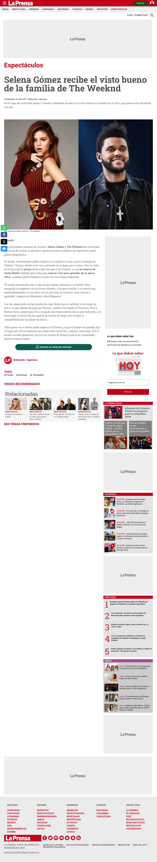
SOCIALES (42, 822)
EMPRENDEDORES (47, 816)
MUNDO (11, 822)
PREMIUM (72, 805)
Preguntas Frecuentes (54, 847)
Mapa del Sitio (140, 845)
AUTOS (41, 828)
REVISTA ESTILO (135, 819)
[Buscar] (152, 15)
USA (9, 825)
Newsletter (124, 845)
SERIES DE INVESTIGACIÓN (75, 812)
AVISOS (71, 831)
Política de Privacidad (77, 845)
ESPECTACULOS (45, 813)
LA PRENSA (132, 810)
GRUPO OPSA (133, 805)
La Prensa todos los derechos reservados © (21, 846)
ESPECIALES (73, 816)
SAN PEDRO (13, 813)
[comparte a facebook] (4, 234)
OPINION (101, 805)
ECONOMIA (13, 816)
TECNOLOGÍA (44, 825)
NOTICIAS (12, 805)
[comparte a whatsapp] (4, 227)
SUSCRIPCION (133, 828)
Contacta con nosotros (103, 845)
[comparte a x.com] (4, 241)
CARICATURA (103, 816)
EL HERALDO (133, 813)
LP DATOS (72, 822)
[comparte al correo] (4, 248)
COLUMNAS (102, 813)
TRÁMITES (72, 828)
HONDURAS (13, 810)
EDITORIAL (102, 810)
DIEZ (128, 816)
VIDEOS (71, 825)
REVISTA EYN (133, 825)
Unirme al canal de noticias (55, 347)
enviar (128, 392)
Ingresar (140, 3)
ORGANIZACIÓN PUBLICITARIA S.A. (22, 852)
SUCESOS (12, 819)
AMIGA (40, 819)
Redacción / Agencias (37, 99)
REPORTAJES (74, 819)
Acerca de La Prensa (53, 845)
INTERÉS (42, 805)
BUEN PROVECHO (135, 822)
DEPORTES (43, 810)
